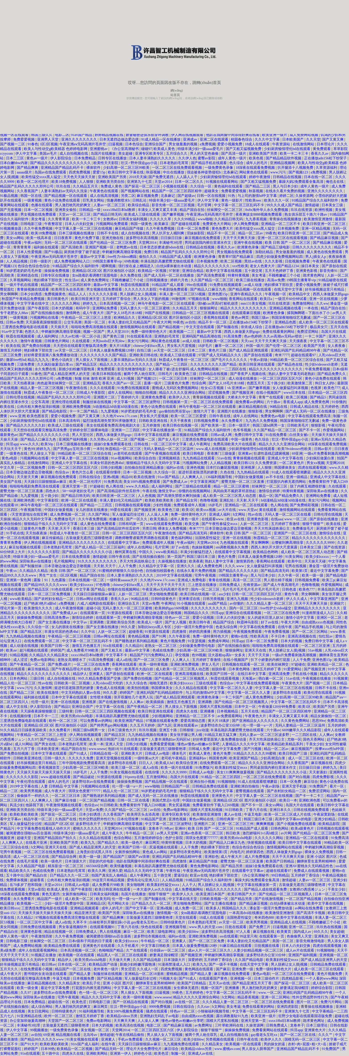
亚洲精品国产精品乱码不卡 (62, 167)
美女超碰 (125, 153)
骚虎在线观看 (157, 1011)
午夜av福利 (33, 242)
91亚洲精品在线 (30, 1016)
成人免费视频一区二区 (68, 514)
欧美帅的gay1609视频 (172, 608)
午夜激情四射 (42, 936)
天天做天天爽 (120, 960)
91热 (232, 196)
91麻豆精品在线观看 (235, 946)
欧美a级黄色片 (303, 828)
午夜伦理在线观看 (31, 781)
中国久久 (146, 552)
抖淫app (12, 444)
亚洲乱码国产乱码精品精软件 (160, 692)
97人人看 (243, 931)
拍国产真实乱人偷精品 (109, 875)
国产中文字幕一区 (140, 908)
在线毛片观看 (28, 861)
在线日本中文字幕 (252, 674)
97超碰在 (97, 486)
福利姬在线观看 (46, 247)
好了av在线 (180, 547)
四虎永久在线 (187, 711)
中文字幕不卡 (117, 655)
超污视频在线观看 (34, 650)
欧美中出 (295, 561)
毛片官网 (204, 205)
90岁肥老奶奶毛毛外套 (24, 271)
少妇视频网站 (162, 716)
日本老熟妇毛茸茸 (174, 163)
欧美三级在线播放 (250, 280)
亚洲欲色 (211, 856)
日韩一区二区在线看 (133, 800)
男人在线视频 (110, 931)
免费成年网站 (219, 641)
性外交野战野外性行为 (97, 819)
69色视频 (131, 261)
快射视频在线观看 (262, 842)
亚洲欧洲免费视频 (77, 406)
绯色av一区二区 (178, 617)
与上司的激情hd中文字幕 (258, 196)
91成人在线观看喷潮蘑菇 (291, 472)
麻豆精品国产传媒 (129, 228)
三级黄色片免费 (177, 383)
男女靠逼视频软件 (73, 927)
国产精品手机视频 (309, 627)
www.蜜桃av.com (227, 1049)
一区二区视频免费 (31, 467)
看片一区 (337, 786)
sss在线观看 (228, 936)
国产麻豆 (223, 969)
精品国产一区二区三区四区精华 (177, 191)
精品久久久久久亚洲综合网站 (182, 392)
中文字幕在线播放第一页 (162, 430)
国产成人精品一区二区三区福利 (100, 547)
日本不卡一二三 (46, 716)
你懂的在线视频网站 (194, 491)
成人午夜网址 (200, 444)
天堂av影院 (36, 889)
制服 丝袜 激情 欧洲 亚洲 (95, 378)
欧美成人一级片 (150, 622)
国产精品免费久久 (332, 374)
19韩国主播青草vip (107, 261)
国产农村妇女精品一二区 (54, 599)
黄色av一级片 (37, 158)
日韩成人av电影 (157, 753)
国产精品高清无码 (193, 533)
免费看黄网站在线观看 (270, 1030)
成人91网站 (24, 744)
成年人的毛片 (257, 163)
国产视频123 (298, 172)
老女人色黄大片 (263, 266)
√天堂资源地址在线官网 (29, 514)
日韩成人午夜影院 (91, 392)
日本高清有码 (70, 421)
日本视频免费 (289, 228)
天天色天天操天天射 (79, 177)
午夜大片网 (162, 322)
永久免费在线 (131, 275)
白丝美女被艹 (138, 739)
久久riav (204, 1006)
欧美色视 (256, 158)
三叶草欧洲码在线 (229, 1025)
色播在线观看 (42, 205)
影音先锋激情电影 (132, 369)
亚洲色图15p (218, 294)
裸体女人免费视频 (172, 528)
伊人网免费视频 (246, 224)
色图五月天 (256, 383)
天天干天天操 (259, 655)
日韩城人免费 (199, 749)
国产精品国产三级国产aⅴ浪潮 (126, 856)
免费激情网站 (303, 303)
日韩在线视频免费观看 (311, 810)
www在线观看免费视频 (164, 524)
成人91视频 (125, 378)
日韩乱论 (139, 200)
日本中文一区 (245, 706)
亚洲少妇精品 (325, 819)
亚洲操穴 (337, 603)
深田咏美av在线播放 (322, 491)
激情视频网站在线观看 (138, 327)
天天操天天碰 (315, 561)
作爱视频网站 (334, 430)
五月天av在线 (220, 983)
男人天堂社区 (83, 435)
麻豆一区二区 (134, 931)
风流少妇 (17, 805)
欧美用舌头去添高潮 (67, 289)
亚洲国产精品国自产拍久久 (55, 838)
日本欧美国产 (293, 139)
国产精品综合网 (64, 856)
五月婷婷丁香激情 (286, 524)
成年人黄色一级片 (232, 158)
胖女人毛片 (211, 664)
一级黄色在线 (17, 453)
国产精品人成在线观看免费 (266, 889)
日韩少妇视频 (112, 467)
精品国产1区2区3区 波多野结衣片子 (72, 824)
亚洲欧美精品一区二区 (325, 664)
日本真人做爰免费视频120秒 (112, 350)
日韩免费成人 (230, 585)
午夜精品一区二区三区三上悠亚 (86, 317)
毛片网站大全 (118, 903)
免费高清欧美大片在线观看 (235, 444)
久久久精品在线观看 (191, 688)
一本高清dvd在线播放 (246, 913)
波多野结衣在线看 (287, 692)
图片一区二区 (307, 1002)
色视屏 (316, 388)
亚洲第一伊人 (121, 1053)
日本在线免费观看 (76, 556)
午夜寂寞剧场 (324, 814)
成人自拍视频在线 (74, 153)
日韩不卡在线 (108, 233)
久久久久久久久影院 (141, 289)
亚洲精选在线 (28, 275)
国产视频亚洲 (243, 392)
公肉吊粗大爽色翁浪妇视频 (39, 406)
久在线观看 (81, 341)
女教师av (110, 219)
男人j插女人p (316, 256)
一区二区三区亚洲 (316, 646)
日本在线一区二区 (318, 177)
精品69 (126, 477)
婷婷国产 (57, 650)
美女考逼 (38, 219)
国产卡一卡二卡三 (310, 796)
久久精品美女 (70, 983)
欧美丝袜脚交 (278, 664)
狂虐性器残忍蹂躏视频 (272, 453)
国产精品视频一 (171, 327)
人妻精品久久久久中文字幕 (244, 744)
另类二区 (128, 196)
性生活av (72, 280)
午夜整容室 (53, 224)
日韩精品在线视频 (287, 177)
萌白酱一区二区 (271, 678)
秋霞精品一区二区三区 (123, 449)
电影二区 (62, 135)
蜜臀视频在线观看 (250, 791)
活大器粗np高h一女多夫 (227, 655)
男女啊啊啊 (9, 294)
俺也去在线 (335, 181)
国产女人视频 (176, 622)
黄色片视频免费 (173, 641)
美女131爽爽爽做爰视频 (236, 772)
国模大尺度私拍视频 (216, 706)
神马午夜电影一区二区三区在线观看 (167, 303)
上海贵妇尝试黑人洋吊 (94, 852)
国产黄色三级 (114, 336)
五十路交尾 (253, 271)
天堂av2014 (163, 181)
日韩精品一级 (90, 210)
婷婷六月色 (179, 280)
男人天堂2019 (118, 331)
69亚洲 (297, 453)
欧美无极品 (159, 519)
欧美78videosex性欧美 (295, 449)
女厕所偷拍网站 (128, 852)
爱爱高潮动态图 (193, 721)
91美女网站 (294, 556)
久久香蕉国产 (28, 191)
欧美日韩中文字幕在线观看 (300, 842)
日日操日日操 (171, 238)
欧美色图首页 (38, 416)
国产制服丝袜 (31, 566)
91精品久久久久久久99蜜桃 (255, 753)
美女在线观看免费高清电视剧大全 (113, 425)
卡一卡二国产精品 (84, 411)
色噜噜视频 (209, 500)
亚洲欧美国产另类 (263, 153)
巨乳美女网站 (94, 200)
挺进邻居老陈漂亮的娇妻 (198, 472)
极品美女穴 (319, 327)
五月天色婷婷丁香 (279, 271)
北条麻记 (230, 172)
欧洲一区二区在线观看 (79, 500)
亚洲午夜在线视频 (248, 242)
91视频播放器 (11, 228)
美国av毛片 (48, 153)
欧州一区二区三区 (63, 721)
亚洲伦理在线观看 (66, 402)
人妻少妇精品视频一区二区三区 (258, 950)
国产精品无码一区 (109, 1049)
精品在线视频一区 (59, 931)
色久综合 (236, 163)
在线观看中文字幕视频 (233, 552)
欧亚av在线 (236, 519)
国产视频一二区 (13, 144)
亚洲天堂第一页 (75, 486)
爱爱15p (99, 172)
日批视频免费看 (298, 261)
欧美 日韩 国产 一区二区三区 (288, 242)
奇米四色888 (264, 917)
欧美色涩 (79, 1002)
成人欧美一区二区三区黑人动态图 (229, 496)
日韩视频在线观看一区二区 (244, 664)
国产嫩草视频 (173, 214)
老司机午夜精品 (174, 758)
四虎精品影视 (293, 978)
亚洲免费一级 (243, 969)
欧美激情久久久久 (38, 608)
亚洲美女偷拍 (66, 210)
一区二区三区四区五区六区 (281, 378)
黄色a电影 (10, 458)
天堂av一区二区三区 (75, 214)
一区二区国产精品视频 (97, 800)
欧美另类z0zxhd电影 (77, 716)
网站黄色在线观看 (254, 172)
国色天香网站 (314, 739)
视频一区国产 (94, 331)
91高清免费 (233, 336)
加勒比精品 (264, 252)
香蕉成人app (293, 402)
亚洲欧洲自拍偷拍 (245, 786)
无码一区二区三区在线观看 (66, 242)
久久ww (322, 303)
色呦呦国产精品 (111, 950)
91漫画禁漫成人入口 (318, 613)
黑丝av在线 (253, 261)
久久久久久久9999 (320, 542)
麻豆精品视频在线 (253, 406)
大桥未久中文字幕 (242, 397)
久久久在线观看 (103, 388)
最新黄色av (9, 435)
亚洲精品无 (92, 383)
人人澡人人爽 (158, 514)
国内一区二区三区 (206, 589)
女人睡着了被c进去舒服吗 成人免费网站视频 (184, 369)
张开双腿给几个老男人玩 (134, 697)
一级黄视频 (33, 200)
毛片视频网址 (65, 561)
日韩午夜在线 (220, 416)
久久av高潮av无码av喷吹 (283, 336)
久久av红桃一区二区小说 (81, 336)
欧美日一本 (288, 800)
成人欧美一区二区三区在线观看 (324, 322)
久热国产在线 (66, 819)
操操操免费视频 (57, 271)
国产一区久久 (137, 519)
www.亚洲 (17, 416)
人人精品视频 (17, 261)
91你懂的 (339, 402)
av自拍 (191, 322)
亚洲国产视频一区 (100, 247)
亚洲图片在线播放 (232, 411)
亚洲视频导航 (176, 927)
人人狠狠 (86, 181)
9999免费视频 (160, 1006)
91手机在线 (15, 533)
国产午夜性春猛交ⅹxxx (220, 524)
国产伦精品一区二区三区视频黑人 (181, 678)
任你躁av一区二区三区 (168, 950)
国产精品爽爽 (28, 167)
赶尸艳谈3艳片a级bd (40, 603)
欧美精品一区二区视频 (75, 1049)
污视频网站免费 (195, 463)
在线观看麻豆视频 (246, 313)
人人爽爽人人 (192, 477)
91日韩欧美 (109, 805)
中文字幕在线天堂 (183, 899)
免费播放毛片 (65, 519)
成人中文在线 (17, 706)
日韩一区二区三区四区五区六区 (73, 467)
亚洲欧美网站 (97, 1053)
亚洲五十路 (168, 730)
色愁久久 (32, 331)
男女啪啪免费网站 (188, 903)
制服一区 (178, 1053)
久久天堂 (313, 139)
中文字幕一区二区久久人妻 (232, 688)
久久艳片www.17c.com (120, 416)
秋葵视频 (153, 172)
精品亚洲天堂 (85, 913)
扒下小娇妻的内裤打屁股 (271, 660)
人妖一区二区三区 (254, 524)
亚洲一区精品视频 (316, 228)
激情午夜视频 (31, 341)
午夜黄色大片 (293, 683)
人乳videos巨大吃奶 (108, 683)
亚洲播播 (207, 711)
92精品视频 (18, 655)
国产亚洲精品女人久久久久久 (255, 721)
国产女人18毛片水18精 (124, 313)
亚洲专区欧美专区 (149, 153)
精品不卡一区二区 (221, 233)
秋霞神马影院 (248, 622)
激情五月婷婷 (11, 350)
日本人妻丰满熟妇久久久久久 (153, 158)
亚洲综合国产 (156, 144)
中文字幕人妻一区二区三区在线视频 (84, 228)
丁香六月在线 (257, 810)
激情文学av (167, 491)
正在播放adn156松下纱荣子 (326, 158)
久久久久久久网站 (66, 303)
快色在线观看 (152, 927)
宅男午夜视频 (205, 575)
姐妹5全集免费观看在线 (113, 444)
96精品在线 (278, 406)
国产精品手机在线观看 (209, 163)
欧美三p (328, 580)
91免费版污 (204, 767)
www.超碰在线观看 (56, 777)
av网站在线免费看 (309, 908)
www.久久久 (29, 444)
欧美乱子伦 (91, 983)
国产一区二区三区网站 (310, 631)
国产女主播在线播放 (54, 622)
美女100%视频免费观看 (142, 481)
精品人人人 (77, 294)
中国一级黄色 (242, 439)
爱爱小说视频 (203, 617)
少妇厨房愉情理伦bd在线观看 (287, 149)
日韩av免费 (15, 322)
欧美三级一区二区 (126, 767)
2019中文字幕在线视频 (174, 575)
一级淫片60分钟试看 (291, 299)
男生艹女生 (48, 575)
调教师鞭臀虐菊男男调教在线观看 (142, 538)
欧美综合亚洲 (187, 763)
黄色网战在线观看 (199, 969)
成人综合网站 (42, 1006)
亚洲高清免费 (279, 674)
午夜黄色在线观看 (104, 191)
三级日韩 (37, 678)
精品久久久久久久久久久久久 (244, 308)
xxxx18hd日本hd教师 (119, 210)
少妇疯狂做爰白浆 (320, 458)
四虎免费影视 (323, 777)
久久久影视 (274, 261)
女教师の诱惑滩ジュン (307, 889)
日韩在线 (141, 444)
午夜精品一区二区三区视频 (70, 636)
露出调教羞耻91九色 (232, 1016)
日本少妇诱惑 (31, 294)
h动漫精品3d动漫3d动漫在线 (116, 406)
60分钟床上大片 (13, 552)
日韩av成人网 (221, 435)
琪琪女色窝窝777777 (84, 791)
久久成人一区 (148, 969)
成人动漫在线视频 (24, 646)
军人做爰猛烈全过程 (128, 514)
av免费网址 (203, 1025)
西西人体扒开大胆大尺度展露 (274, 547)
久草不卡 (80, 922)
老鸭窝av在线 (127, 247)
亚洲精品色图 (286, 322)
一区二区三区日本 (173, 378)
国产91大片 (29, 1044)
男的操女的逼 (275, 1044)
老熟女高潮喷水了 (72, 660)
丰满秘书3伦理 (171, 242)
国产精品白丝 (36, 875)
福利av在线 (175, 467)
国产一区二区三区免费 (151, 660)
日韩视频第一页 (176, 402)
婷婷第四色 (255, 852)
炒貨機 (130, 98)
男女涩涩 (128, 969)
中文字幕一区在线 (110, 706)
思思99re (318, 721)
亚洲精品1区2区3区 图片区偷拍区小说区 (104, 271)
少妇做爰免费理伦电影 (197, 646)
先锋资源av (252, 585)
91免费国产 (318, 786)
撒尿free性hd (16, 360)
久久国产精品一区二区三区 (212, 280)
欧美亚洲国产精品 (129, 721)
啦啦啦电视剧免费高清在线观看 (35, 486)
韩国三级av (260, 317)
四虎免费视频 (80, 172)
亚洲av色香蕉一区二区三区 (202, 833)
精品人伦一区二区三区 (18, 683)
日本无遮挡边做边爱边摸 (119, 139)
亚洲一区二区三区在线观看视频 (282, 238)
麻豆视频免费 (148, 196)
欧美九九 (88, 842)
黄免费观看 (322, 149)
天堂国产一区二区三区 (66, 1021)
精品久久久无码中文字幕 (32, 519)
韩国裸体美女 (285, 467)
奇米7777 (282, 355)
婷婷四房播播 (200, 631)
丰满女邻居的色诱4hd (107, 463)
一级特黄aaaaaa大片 (123, 580)
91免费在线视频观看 (226, 285)
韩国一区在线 (31, 196)
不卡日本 (278, 636)
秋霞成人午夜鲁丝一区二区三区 (184, 360)
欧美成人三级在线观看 (142, 214)
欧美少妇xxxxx (318, 556)
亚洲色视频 (195, 467)
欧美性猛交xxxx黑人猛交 (41, 177)
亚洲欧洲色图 (24, 500)
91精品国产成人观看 (175, 256)
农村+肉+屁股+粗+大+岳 (307, 1044)
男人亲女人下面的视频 (151, 299)
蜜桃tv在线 (240, 636)
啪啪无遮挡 (158, 683)
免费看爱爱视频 (234, 191)
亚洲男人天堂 (48, 139)
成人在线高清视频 (104, 196)
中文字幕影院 (48, 500)
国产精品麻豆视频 (324, 238)
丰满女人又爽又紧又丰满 (158, 210)
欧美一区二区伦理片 (33, 181)
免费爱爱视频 (24, 139)
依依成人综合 (252, 327)
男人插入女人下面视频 (165, 1035)
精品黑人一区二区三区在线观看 (122, 955)
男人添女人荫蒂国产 (258, 1049)
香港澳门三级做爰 (221, 453)
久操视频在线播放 (172, 561)
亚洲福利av (198, 758)
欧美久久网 (97, 871)
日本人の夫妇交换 (79, 224)
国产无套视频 (11, 210)
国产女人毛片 (169, 439)
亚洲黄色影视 (307, 271)
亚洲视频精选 (169, 458)
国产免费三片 (260, 927)
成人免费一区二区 (189, 908)
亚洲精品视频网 (283, 163)
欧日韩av (49, 964)
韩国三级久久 (42, 135)
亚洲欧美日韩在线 (144, 355)
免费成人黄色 (112, 186)
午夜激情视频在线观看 (64, 805)
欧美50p (47, 444)
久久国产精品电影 (147, 960)
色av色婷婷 (253, 336)
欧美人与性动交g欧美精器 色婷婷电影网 (56, 149)
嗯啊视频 (109, 266)
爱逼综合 (181, 875)
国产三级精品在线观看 (193, 486)
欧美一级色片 (132, 842)
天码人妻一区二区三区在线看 (288, 514)
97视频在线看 (199, 299)
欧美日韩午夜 (200, 622)
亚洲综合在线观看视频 (243, 613)
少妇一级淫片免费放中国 (194, 627)
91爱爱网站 (293, 669)
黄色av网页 (240, 317)
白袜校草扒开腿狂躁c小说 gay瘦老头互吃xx (124, 922)
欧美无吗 (103, 899)
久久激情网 (43, 688)
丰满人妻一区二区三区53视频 (182, 294)
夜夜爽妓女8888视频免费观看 (259, 214)
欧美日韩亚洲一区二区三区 (325, 224)
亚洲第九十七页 (140, 181)
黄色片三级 (217, 350)
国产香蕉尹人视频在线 (248, 374)
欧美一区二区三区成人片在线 (288, 814)
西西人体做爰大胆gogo (331, 294)
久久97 (32, 739)
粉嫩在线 (116, 519)
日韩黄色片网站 (57, 341)
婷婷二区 (286, 196)
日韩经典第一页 (229, 819)
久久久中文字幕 (268, 139)
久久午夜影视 (179, 636)
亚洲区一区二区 (330, 617)
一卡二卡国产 (316, 336)
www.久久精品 (138, 486)
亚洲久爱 (115, 871)
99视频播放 (39, 1030)
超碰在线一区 (59, 1002)
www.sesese (97, 749)
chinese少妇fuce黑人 (149, 346)
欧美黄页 (284, 931)
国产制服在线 (228, 327)
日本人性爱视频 (30, 252)
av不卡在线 (275, 477)
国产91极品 (53, 252)
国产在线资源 (335, 547)
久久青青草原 (59, 219)
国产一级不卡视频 (223, 964)
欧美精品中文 (300, 294)
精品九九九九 (38, 360)
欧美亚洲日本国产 (211, 894)
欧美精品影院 (329, 824)
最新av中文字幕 (93, 256)
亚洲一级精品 (297, 477)
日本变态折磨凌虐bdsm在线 (162, 247)
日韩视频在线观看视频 (133, 505)
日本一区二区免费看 (193, 228)
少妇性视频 (162, 505)
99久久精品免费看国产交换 (100, 678)
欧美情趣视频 (121, 866)
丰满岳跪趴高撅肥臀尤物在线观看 (167, 261)
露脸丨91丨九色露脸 (50, 580)
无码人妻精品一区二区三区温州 (168, 449)
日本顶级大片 (76, 861)
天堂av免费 (150, 603)
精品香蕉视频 (248, 997)
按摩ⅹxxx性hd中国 (330, 749)
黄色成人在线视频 (111, 688)
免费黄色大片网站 (217, 224)
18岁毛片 (205, 346)
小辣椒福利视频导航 (213, 1011)
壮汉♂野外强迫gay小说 (139, 163)
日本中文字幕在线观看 (152, 435)
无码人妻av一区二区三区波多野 (264, 735)
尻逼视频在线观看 (164, 847)
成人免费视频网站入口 (72, 261)
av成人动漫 (253, 285)
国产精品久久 (108, 842)
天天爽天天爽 (125, 1021)
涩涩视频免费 (219, 392)
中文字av (80, 622)
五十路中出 (15, 875)
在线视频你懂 (21, 716)
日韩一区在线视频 (211, 196)
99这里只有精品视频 (108, 880)
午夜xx (12, 571)
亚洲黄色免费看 (154, 397)
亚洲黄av (245, 453)
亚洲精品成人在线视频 (288, 922)
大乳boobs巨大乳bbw (109, 341)
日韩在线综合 (90, 477)
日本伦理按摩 (128, 819)
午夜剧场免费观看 (174, 289)
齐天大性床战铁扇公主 (272, 528)
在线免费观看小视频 (36, 969)
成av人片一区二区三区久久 (209, 950)
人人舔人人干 (187, 177)
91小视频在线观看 (191, 603)
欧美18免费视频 (64, 181)
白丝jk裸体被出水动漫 (174, 266)
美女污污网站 (138, 341)
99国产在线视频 (157, 313)
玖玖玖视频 (148, 730)
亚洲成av (190, 139)
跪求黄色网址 (314, 275)
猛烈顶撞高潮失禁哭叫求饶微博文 (110, 421)
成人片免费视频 (257, 856)
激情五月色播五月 (86, 646)
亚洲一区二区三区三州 (236, 824)
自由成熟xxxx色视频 (317, 622)
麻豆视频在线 (322, 763)
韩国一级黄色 (141, 224)
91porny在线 (135, 777)
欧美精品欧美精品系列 (285, 744)
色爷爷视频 (242, 430)
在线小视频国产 (269, 392)
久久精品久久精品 (34, 571)
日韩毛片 (165, 374)
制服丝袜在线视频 (97, 402)
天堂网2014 (148, 242)
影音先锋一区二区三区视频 (174, 205)
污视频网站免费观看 (112, 224)
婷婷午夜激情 (260, 177)
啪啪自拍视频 (146, 392)
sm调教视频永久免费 (232, 547)
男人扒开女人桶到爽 (168, 233)
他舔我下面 (34, 805)
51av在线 (224, 458)
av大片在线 (227, 510)
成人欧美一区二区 (79, 899)
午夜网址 (168, 603)
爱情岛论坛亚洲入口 (143, 880)
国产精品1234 (288, 266)
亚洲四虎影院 (288, 1006)
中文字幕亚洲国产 (205, 481)
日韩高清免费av (57, 617)
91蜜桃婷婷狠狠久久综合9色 (121, 571)
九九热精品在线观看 (199, 458)
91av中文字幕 (12, 331)
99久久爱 (128, 627)
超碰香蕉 (136, 631)
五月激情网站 (157, 777)
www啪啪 (205, 219)
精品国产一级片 (50, 899)
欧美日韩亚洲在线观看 (257, 364)
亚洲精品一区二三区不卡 (281, 224)
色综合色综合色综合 (34, 266)
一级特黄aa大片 (147, 758)
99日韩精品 (280, 875)
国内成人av (303, 931)
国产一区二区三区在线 (298, 1035)
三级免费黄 (26, 364)
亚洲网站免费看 (105, 308)
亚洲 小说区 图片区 (322, 856)
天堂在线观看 (186, 917)
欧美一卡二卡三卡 (294, 153)
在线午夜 (285, 627)
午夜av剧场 (259, 360)
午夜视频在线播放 (317, 678)
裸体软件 (93, 167)
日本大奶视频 (62, 308)
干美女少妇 (315, 744)
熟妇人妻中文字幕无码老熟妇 (292, 374)
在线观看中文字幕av (124, 542)
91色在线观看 (62, 589)
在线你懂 (152, 772)
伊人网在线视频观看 (187, 135)
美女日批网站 (38, 1011)
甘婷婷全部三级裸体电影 (89, 430)
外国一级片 (255, 346)
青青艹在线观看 (271, 397)
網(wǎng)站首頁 (176, 91)
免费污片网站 (331, 1002)
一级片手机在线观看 (22, 285)
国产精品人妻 (80, 974)
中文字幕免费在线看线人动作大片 (44, 828)
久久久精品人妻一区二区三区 (270, 603)
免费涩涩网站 (308, 331)
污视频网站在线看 (44, 317)
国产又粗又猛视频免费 (244, 149)
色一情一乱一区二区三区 (99, 992)
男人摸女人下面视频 (92, 360)
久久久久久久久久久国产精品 (103, 355)
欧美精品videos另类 (122, 1016)
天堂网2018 (335, 463)
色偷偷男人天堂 (300, 936)
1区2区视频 (49, 144)
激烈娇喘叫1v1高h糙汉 (260, 833)
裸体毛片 (179, 753)
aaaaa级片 (25, 172)
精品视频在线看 (69, 1035)
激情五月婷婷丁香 (267, 669)
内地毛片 (237, 852)
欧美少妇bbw (189, 931)
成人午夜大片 (93, 313)
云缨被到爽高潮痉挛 (287, 542)
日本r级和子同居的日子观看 (90, 941)
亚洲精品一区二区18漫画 (144, 974)
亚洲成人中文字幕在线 (285, 458)
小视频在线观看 (176, 186)
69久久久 (321, 931)
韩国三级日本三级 (201, 556)
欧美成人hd (165, 763)
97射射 (175, 271)
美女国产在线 (11, 481)
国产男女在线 (45, 744)
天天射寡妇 (318, 772)
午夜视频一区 (276, 294)
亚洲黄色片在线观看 (99, 946)
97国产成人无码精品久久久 (220, 355)
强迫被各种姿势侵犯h (204, 172)
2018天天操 (138, 177)
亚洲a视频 (111, 477)
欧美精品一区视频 (152, 271)
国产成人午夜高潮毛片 (281, 585)
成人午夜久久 (113, 833)
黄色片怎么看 (83, 472)
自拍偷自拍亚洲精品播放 (144, 467)
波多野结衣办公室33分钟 (220, 725)
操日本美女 (310, 266)
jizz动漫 (202, 730)
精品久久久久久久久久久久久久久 (126, 364)
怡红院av (326, 636)
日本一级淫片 (239, 425)
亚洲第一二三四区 (126, 430)
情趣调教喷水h (119, 200)
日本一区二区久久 (189, 181)
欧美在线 (13, 346)
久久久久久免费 (81, 758)
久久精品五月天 (86, 186)
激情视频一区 (168, 913)
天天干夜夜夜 (181, 421)
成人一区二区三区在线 (306, 758)
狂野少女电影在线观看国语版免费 (305, 1016)
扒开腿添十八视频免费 (296, 167)
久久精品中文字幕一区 (157, 566)
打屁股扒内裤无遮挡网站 (287, 481)
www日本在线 (295, 392)
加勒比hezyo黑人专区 (155, 627)
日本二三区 (15, 158)
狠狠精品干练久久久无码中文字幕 (153, 463)
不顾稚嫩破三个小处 (284, 275)
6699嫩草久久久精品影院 (302, 730)
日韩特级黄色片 (164, 599)
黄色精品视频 (139, 636)
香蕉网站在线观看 (243, 299)
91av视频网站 (122, 458)
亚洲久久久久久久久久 (79, 139)
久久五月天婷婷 (143, 725)
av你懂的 (236, 603)
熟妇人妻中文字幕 (219, 561)
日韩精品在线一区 (104, 753)
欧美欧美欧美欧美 (159, 500)
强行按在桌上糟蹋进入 (136, 266)
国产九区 (164, 725)
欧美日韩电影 (194, 453)
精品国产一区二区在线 (73, 969)
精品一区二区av (251, 233)
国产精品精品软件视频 (284, 158)
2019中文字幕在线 (24, 786)
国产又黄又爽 (333, 139)
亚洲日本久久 (280, 810)
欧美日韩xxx (10, 908)
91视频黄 (341, 678)
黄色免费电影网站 (205, 866)
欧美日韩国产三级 (111, 739)
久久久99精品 (185, 219)
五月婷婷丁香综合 (117, 299)
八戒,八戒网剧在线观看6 (96, 603)
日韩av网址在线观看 (92, 599)
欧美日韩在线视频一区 (181, 425)
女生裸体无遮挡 (186, 988)
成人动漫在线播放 (243, 378)
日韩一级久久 (55, 758)
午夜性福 (173, 871)
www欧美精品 (167, 552)
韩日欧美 (233, 833)
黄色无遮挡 (51, 894)
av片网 (286, 833)
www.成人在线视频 (211, 449)
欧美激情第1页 (216, 852)
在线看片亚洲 (36, 842)
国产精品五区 (87, 364)
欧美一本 (96, 744)
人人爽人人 (181, 660)
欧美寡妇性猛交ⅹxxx (231, 767)
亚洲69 (180, 828)
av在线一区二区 (187, 1002)
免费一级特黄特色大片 (149, 331)
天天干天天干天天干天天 (166, 585)
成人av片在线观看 (300, 950)
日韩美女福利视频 (133, 219)
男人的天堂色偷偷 (204, 153)
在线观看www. (213, 519)
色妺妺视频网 (203, 547)
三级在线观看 (207, 683)
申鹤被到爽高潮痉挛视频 (122, 252)
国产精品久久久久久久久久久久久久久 (61, 163)
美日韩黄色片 (58, 299)
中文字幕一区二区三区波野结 (137, 402)
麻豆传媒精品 (53, 538)
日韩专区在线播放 (113, 158)
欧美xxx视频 (206, 510)
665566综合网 (97, 866)
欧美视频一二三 (182, 331)
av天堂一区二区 (232, 922)
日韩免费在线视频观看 (38, 927)
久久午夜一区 (289, 575)
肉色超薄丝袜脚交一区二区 (59, 383)
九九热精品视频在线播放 (26, 636)
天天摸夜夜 (298, 341)
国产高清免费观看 (211, 275)
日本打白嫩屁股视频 (222, 467)
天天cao (247, 341)
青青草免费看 (11, 542)
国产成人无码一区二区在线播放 (169, 275)
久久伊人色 (187, 158)
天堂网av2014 (207, 542)
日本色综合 (134, 144)
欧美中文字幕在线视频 (224, 271)
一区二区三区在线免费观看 (212, 402)
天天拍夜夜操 (24, 383)
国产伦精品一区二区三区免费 (113, 242)
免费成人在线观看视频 (312, 871)
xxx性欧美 (240, 266)
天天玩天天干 (11, 449)
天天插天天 (59, 327)
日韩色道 (289, 589)
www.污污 (278, 172)
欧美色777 (332, 388)
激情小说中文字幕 (300, 617)
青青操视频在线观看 (33, 289)
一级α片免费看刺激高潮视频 (326, 453)
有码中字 (83, 308)
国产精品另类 (232, 866)
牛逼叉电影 (253, 814)
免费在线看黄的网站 (278, 331)
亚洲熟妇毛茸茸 (167, 336)
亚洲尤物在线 (113, 238)
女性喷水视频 (101, 697)
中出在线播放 (174, 172)
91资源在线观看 (120, 613)
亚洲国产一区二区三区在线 (295, 533)
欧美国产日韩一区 (55, 646)
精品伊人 (80, 674)
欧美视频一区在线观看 (77, 955)
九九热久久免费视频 (261, 421)
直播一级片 (153, 383)
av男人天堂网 (168, 833)
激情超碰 (312, 205)
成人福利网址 (48, 336)
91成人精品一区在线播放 (161, 139)
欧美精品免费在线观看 (62, 946)
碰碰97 (146, 149)
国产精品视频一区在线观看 (66, 196)
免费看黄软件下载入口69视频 (143, 805)
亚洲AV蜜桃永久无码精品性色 (309, 866)
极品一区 (266, 496)
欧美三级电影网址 (162, 931)
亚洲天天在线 (256, 650)
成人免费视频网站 (189, 889)
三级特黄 (66, 711)
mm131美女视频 (254, 303)
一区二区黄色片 (292, 463)
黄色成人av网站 (155, 852)
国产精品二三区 (258, 186)
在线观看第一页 (93, 613)
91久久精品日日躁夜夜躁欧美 (23, 730)
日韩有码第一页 (131, 524)
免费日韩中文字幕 (249, 435)
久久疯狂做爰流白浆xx (55, 364)
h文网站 (239, 514)
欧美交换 (192, 524)
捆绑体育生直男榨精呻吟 (317, 861)
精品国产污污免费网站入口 (151, 655)
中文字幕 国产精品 (91, 589)
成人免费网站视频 (304, 135)
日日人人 (146, 763)
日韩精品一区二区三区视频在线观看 (201, 313)
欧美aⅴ (12, 650)
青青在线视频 (219, 580)
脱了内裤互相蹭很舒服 (308, 486)
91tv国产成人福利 (85, 1044)
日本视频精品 (228, 711)
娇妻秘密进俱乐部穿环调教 (148, 135)
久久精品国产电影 (31, 866)
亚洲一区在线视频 (324, 299)
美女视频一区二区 (95, 1030)
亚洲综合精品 (193, 271)
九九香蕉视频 (256, 219)
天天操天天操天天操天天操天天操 (44, 772)
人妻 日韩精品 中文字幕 (60, 786)
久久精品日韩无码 (229, 219)
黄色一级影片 (232, 200)
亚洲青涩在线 (190, 599)
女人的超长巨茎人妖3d (265, 617)
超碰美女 (211, 191)
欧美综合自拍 (146, 458)
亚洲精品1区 (96, 903)
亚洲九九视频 (238, 599)
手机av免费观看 (130, 1039)
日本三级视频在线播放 (77, 233)
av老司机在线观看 (128, 453)
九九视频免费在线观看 (181, 1044)
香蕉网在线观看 (216, 317)
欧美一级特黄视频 (154, 664)
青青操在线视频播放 (285, 219)
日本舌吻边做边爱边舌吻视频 (29, 472)
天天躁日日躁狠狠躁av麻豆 (45, 481)
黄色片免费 (227, 556)
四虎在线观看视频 (313, 467)
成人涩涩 (20, 660)
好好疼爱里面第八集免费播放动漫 (51, 355)
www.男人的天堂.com (206, 927)
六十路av (274, 402)
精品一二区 (9, 791)
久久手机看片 (128, 946)
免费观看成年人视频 (189, 505)
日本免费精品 (85, 158)
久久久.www (235, 566)
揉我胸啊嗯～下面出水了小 (309, 313)
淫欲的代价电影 (102, 861)
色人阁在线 (115, 486)
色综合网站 (123, 838)
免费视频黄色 (55, 294)
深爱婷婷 (195, 960)
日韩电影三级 (31, 224)
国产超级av (186, 196)
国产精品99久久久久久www (46, 585)
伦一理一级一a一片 (257, 725)
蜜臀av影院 (207, 158)
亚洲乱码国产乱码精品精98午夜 (296, 350)
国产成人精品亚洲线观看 (249, 350)
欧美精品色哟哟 (266, 552)
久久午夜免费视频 (38, 228)
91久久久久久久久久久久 (98, 561)
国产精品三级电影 (276, 247)
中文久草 (7, 467)
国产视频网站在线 (135, 191)
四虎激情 (179, 631)
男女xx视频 (315, 463)
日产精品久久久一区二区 (70, 875)
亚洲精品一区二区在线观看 (247, 505)
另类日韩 (149, 528)
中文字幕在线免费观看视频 (258, 683)
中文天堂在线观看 (200, 327)
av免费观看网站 (230, 716)
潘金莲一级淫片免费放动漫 (271, 908)
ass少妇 (224, 594)
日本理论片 (326, 144)
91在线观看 (129, 749)
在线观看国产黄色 (213, 978)
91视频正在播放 (44, 955)
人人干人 (189, 885)
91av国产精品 (82, 135)
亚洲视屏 (248, 467)
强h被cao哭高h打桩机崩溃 (218, 303)
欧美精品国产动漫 (103, 964)
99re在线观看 (197, 285)
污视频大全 (168, 978)
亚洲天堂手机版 (295, 786)
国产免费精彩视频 (304, 505)
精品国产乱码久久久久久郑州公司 (27, 186)
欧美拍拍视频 (138, 688)
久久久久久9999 (174, 772)
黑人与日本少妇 (286, 186)
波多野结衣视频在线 (150, 936)
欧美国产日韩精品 (280, 861)
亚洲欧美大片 (132, 753)
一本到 (98, 449)
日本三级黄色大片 (122, 730)
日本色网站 (19, 678)
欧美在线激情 (145, 477)
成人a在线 (124, 660)
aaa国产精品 (218, 603)
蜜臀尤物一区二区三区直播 (243, 481)
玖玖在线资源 (302, 210)
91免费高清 (113, 481)
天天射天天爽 (28, 477)
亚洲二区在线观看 (214, 139)
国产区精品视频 (110, 978)
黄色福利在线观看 (229, 186)
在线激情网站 (304, 144)
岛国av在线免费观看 (50, 172)
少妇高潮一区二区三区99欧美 (126, 167)
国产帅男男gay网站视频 (109, 725)
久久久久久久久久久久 (209, 608)
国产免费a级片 (60, 664)
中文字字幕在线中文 (33, 303)
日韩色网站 (280, 828)
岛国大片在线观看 (185, 777)
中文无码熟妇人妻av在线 (81, 692)
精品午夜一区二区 (38, 819)
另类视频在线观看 (220, 1039)
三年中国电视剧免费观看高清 (82, 763)
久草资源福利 (327, 167)
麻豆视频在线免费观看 (203, 238)
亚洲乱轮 (227, 500)
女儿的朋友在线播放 (92, 510)
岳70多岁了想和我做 (26, 885)
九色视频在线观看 (234, 542)
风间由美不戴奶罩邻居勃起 (235, 491)
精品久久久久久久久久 (212, 266)
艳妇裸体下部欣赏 (48, 280)
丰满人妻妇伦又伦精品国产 (130, 322)
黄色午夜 (291, 594)
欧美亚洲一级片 (275, 135)
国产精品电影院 (55, 411)
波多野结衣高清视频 (142, 238)
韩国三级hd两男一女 (269, 425)
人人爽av (137, 702)
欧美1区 (188, 510)
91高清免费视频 (101, 660)
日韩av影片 (323, 449)
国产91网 (159, 636)
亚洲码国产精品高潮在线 (202, 336)
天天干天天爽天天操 (239, 238)
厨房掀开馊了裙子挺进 (82, 252)
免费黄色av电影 (273, 416)
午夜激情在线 (77, 388)
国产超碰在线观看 (186, 224)
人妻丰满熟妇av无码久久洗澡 (64, 191)
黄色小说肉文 (62, 360)
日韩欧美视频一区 (214, 899)
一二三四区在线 (234, 369)
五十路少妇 (276, 383)
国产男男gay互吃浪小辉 (72, 449)
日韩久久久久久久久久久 (312, 247)
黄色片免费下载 (87, 238)
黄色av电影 (261, 974)
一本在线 (311, 308)
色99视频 (199, 655)
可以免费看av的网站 (96, 721)
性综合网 (199, 383)
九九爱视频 (110, 411)
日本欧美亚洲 (48, 749)
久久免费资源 (266, 463)
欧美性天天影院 (106, 163)
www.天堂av (247, 510)
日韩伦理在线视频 (21, 397)
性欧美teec (254, 200)
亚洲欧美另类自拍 (110, 181)
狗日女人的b (325, 383)
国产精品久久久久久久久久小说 (44, 435)
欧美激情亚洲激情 (318, 219)
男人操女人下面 (43, 453)
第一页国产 (176, 556)
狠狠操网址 (209, 308)
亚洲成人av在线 (201, 1053)
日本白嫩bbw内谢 (14, 163)
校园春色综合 (242, 139)
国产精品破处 (84, 777)
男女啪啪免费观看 (164, 594)
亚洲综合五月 (129, 603)
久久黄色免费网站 (295, 721)
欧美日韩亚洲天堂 (86, 299)
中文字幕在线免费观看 (258, 627)
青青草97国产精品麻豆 (236, 256)
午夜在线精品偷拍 (130, 1035)
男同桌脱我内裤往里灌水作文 (208, 242)
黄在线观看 (268, 510)
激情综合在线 (330, 533)
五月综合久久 (177, 153)
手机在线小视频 (305, 674)
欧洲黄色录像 (248, 247)
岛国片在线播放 (104, 153)
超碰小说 (93, 608)
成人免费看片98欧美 (82, 650)
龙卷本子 (155, 828)
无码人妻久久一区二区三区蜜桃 (145, 308)
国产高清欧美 (72, 247)
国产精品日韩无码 (108, 214)
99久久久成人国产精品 (285, 205)
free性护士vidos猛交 (276, 608)
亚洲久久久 (186, 566)
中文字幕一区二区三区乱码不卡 (239, 205)
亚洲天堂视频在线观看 (114, 758)
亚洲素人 (96, 674)
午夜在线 (149, 491)
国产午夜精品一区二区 (28, 664)
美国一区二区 (95, 322)
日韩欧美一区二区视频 (221, 341)
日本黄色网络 (239, 669)
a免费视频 (208, 144)
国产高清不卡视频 (311, 913)
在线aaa (277, 519)
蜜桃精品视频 (177, 974)
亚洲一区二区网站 (276, 997)
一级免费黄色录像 (219, 167)
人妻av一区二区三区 (109, 205)
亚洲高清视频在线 (302, 636)
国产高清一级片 (234, 153)
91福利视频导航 (92, 1011)
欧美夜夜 (196, 561)
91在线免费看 (276, 435)
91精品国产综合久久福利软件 (315, 200)
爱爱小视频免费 (230, 144)
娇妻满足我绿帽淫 (164, 955)
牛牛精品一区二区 (140, 833)
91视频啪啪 (227, 781)
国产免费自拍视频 (36, 346)
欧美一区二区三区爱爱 (189, 416)
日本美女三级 (333, 205)
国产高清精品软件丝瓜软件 (119, 491)
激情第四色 (245, 561)
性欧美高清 (259, 636)
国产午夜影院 (38, 308)
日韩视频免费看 (207, 421)
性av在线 (255, 514)
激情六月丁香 (204, 411)
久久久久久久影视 (103, 294)
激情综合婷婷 (270, 491)
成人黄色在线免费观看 (325, 252)
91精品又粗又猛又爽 (221, 735)
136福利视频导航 (219, 477)
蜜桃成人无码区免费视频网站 (175, 388)
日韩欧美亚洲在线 (153, 421)
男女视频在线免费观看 (38, 214)
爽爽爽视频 (265, 824)
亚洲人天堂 (114, 744)
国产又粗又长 (112, 650)
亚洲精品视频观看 (85, 908)
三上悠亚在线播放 (202, 585)
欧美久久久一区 (277, 200)
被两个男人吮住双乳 (140, 374)
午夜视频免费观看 (248, 631)
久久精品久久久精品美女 (49, 655)
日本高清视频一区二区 (117, 303)
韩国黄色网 (218, 758)
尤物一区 (294, 739)
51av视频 (315, 650)
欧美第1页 (300, 571)
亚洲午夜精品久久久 (246, 294)
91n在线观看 (113, 646)
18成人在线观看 (258, 144)
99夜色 (270, 233)
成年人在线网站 (121, 392)
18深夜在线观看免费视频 (255, 167)
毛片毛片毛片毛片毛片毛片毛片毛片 (251, 589)
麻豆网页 (152, 842)
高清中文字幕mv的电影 (293, 819)
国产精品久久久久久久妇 (26, 425)
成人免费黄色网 (317, 402)
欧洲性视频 (324, 210)
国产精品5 (318, 397)
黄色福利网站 (182, 538)
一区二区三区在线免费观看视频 (177, 167)
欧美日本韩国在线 (107, 374)
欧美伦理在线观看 (318, 692)
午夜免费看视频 (318, 369)
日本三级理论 (317, 1025)
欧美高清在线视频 (130, 1025)
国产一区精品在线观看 (131, 1002)
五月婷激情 (151, 425)
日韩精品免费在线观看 (210, 786)
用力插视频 (222, 631)
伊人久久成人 (297, 599)
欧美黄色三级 (186, 374)
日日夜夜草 (63, 238)
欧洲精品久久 (125, 317)
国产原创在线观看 (258, 355)
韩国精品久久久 (197, 613)
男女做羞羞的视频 (183, 144)
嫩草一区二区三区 (229, 346)
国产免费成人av (175, 481)
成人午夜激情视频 (69, 608)
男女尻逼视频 (179, 805)
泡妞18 (113, 749)
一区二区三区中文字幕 (169, 444)
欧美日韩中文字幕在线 (126, 172)
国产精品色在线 (290, 364)
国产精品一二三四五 (96, 505)
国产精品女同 (187, 500)
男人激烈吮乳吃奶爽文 (73, 205)
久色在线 (227, 472)
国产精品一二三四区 (172, 364)
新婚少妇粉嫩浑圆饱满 (77, 369)
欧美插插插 (155, 702)
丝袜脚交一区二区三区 (225, 210)
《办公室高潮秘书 (125, 149)
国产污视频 (253, 749)
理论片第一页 (11, 608)
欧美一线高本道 (39, 238)
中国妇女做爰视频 (249, 477)
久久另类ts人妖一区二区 (109, 439)
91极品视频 (9, 196)
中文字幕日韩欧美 (156, 946)
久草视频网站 (21, 280)
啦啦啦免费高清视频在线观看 (94, 327)
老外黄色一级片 (106, 969)
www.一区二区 (296, 519)
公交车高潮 (73, 322)
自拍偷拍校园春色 (160, 571)
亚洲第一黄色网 (19, 580)
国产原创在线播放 (324, 519)
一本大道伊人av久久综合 (153, 889)
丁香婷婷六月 (128, 397)
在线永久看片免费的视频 (285, 191)
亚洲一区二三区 (302, 927)
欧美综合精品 (139, 205)
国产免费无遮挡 (161, 177)
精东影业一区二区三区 (66, 866)
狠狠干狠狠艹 (313, 524)
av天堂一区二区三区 (71, 350)
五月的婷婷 (336, 725)
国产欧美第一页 (214, 425)
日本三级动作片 (267, 978)
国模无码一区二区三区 (302, 1039)
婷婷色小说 (143, 1053)
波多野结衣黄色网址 (186, 852)
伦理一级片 (40, 702)
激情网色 (73, 313)
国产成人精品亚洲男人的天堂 (67, 374)
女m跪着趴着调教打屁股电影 (95, 275)
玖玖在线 (63, 186)
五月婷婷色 (330, 406)
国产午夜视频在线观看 (163, 453)
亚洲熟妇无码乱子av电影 (160, 1016)
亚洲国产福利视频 (73, 439)
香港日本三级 (84, 528)
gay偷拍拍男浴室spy (175, 411)
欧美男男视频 (31, 791)
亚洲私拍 (321, 936)
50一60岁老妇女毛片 (78, 491)
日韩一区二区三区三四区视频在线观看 (105, 711)
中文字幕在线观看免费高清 (310, 416)
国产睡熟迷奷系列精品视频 (137, 641)
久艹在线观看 (137, 950)
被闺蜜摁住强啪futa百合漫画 (29, 833)
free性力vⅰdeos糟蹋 (122, 256)
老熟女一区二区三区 (161, 646)
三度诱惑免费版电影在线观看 (25, 327)
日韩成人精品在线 (305, 406)
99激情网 (179, 299)
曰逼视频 (116, 144)
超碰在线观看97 (304, 355)
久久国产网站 (99, 514)
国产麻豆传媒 (66, 800)
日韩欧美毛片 (298, 425)
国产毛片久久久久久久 (229, 360)
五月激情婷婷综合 (149, 838)
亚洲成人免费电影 (192, 580)
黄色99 (29, 449)
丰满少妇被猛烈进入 (196, 552)
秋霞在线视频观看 (135, 285)
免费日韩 (151, 252)
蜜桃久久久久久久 (87, 828)
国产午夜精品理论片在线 (71, 669)
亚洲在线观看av (186, 725)
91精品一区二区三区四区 (221, 777)
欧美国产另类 (315, 346)
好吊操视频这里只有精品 (325, 289)
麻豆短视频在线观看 (25, 547)
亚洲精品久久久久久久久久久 (82, 542)
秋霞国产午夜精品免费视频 (23, 299)
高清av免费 (276, 280)
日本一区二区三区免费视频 (49, 594)
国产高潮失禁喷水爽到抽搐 (179, 496)
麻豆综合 (311, 781)
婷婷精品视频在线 (109, 135)
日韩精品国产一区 (176, 786)
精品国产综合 (224, 622)
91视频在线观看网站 (222, 181)
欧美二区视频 (231, 261)
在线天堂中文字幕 (288, 289)
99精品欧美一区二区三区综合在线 (297, 360)
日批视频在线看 (267, 946)
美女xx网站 (15, 238)
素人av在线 (233, 814)
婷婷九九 (90, 303)
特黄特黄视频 (239, 275)
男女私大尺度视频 (181, 346)
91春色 (32, 144)
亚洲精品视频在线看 (285, 308)
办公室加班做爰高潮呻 (28, 1021)
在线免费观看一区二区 (42, 641)
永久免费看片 (232, 421)
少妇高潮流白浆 (273, 758)
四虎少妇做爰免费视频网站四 (280, 256)
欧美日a (266, 299)
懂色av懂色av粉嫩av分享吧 (198, 744)
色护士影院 (174, 838)
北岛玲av (90, 1035)
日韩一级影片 (41, 261)
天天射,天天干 (247, 500)
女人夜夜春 (337, 346)
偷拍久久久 (148, 256)
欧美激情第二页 (300, 383)
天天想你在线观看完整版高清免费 (80, 346)
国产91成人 (78, 753)
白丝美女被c (299, 435)
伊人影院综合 (61, 158)
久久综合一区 (201, 186)
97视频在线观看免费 (162, 721)
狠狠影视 (255, 411)
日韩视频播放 (157, 280)
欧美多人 (213, 908)
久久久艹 (325, 1035)
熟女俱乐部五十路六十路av (306, 214)
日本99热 (48, 1049)
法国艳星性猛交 (208, 538)
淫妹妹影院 (196, 233)
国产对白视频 (299, 777)
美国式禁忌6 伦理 (166, 800)
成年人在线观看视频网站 (38, 950)
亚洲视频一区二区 (333, 955)
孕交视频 (182, 655)
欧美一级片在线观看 (177, 767)
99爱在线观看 (121, 510)
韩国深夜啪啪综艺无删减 (291, 317)
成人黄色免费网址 (95, 280)
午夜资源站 (281, 144)
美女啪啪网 (135, 885)
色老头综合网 (227, 627)
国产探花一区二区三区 (142, 186)
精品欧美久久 (20, 871)
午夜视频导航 (31, 510)
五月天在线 (339, 327)
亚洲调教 (97, 622)
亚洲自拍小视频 (203, 781)
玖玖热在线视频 (329, 927)
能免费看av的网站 (250, 402)
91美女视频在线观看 (126, 772)
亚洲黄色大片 (223, 796)
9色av (168, 828)
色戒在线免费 (163, 650)
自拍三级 (144, 350)
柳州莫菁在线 (126, 552)
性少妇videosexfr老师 (322, 364)
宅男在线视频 (296, 566)
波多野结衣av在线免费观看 (94, 781)
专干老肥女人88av (14, 313)
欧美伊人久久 (180, 397)
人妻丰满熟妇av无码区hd (171, 739)
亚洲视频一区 (241, 978)
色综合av (62, 472)
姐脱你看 (219, 669)
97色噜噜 (103, 585)
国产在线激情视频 (113, 702)
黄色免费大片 (223, 228)
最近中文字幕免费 (325, 571)
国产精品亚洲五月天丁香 (252, 983)
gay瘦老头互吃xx (264, 1035)
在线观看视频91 (103, 927)
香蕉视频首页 (49, 767)
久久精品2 (25, 917)
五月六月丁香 (24, 749)
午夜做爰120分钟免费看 (277, 706)
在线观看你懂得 (109, 472)
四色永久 (53, 491)
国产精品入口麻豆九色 (208, 289)
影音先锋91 (329, 271)
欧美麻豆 (162, 224)
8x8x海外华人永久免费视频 (267, 210)
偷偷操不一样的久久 (33, 796)
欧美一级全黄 (28, 988)
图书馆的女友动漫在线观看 (46, 974)
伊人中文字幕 (26, 153)
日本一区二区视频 (38, 210)
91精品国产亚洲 (154, 819)
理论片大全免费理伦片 (144, 1049)
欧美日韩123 (243, 463)
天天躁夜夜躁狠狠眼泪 (43, 322)
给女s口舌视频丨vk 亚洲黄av (224, 388)
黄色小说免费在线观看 (62, 200)
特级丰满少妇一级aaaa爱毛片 (200, 149)
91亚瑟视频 (197, 641)
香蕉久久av (320, 153)
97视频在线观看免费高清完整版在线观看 (68, 917)
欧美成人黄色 (164, 149)
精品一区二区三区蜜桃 (231, 486)
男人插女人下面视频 (137, 992)
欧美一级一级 (313, 575)
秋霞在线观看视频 (225, 678)
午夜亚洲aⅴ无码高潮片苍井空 (83, 144)
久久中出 (88, 631)
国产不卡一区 (310, 430)
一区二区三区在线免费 (282, 613)
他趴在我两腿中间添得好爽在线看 (233, 135)
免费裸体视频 (17, 880)
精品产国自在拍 (192, 210)
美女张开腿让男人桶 (186, 735)
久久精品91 (134, 646)
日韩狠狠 (187, 730)
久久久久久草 (161, 219)
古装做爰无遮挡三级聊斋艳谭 (89, 538)
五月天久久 (9, 969)
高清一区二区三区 (247, 580)
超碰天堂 (24, 838)
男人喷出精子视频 (278, 580)
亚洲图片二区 (104, 397)
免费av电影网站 (43, 660)
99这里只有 (248, 936)
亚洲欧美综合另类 (121, 622)
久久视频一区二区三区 (163, 1039)
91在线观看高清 (140, 336)
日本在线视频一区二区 (86, 580)
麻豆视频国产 (302, 749)
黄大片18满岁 (120, 346)
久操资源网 (304, 196)
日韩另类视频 (214, 599)
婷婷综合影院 (322, 988)
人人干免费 (127, 566)
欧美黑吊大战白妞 (139, 669)
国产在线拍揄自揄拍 (47, 313)
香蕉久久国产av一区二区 (122, 383)
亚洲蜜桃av (99, 149)
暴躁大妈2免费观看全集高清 (301, 181)
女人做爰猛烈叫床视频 (290, 388)
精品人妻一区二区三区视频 (42, 388)
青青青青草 (22, 247)
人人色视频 (147, 496)
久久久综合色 (137, 683)
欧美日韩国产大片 (242, 894)
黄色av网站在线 (202, 819)
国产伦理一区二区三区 (283, 346)
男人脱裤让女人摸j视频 (138, 294)
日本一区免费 (291, 781)
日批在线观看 (236, 927)
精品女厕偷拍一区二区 (328, 716)
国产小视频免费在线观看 (297, 824)
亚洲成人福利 (220, 514)
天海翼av (249, 678)
